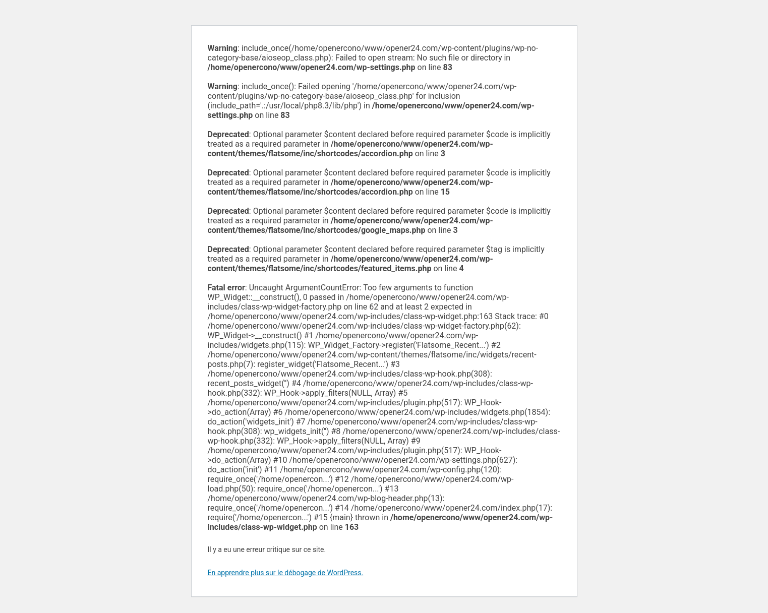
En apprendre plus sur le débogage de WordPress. (286, 573)
